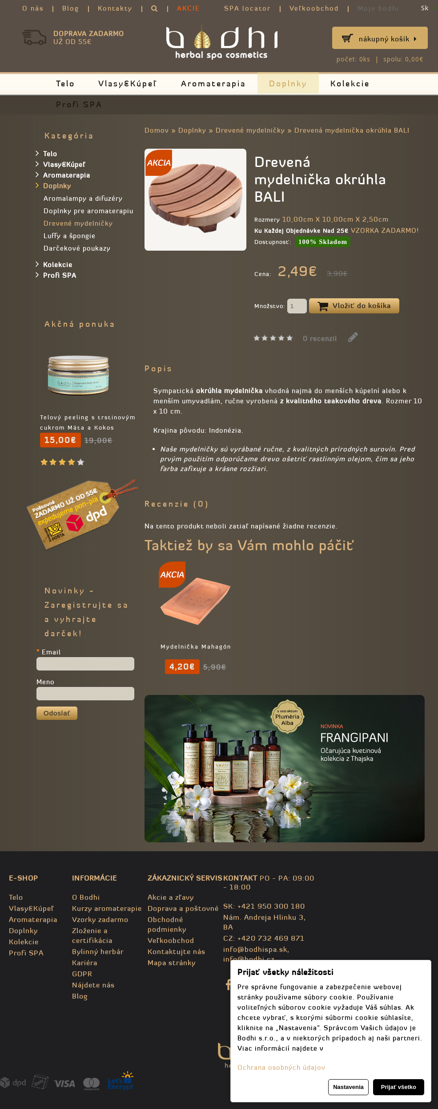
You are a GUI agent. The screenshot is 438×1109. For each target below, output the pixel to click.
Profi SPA (79, 104)
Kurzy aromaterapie (107, 908)
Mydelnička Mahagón (373, 646)
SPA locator (247, 8)
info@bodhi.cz (248, 959)
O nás (33, 8)
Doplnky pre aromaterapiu (88, 211)
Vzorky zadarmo (100, 919)
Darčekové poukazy (77, 248)
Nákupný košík (388, 38)
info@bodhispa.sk (255, 949)
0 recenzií (320, 338)
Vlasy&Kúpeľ (128, 83)
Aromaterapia (213, 83)
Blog (70, 8)
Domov (157, 130)
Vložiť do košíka (354, 306)
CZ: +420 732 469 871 (264, 938)
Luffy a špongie (70, 236)
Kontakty (115, 8)
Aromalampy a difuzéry (83, 198)
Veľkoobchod (314, 8)
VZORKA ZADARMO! (385, 230)
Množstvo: (280, 306)
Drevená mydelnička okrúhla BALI (352, 130)
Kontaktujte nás (176, 951)
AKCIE (188, 8)
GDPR (82, 973)
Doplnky (288, 83)
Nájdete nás (93, 984)
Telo (65, 83)
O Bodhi (86, 897)
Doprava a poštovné (183, 908)
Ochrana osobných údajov (281, 1067)
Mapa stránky (172, 962)
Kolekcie (350, 83)
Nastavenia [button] (348, 1087)
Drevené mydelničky (250, 130)
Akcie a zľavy (171, 897)
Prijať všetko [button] (398, 1087)
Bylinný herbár (98, 951)
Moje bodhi (378, 8)
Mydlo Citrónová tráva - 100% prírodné (196, 657)
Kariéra (84, 962)
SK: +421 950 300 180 (264, 906)
